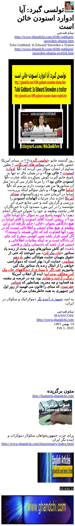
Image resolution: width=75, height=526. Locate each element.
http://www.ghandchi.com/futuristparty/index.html (38, 444)
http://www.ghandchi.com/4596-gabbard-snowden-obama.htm (44, 39)
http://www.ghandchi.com (55, 320)
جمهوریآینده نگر (50, 299)
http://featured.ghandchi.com (53, 396)
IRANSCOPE (64, 316)
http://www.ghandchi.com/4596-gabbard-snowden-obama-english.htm (44, 51)
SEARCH (67, 489)
